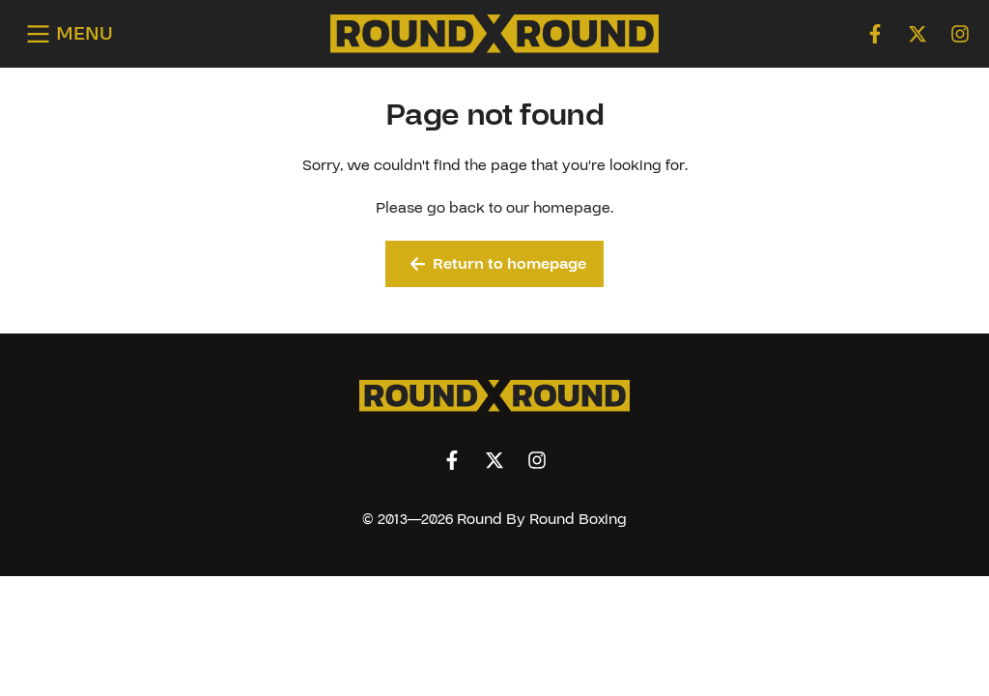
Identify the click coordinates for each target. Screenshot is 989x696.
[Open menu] (66, 34)
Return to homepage (498, 264)
